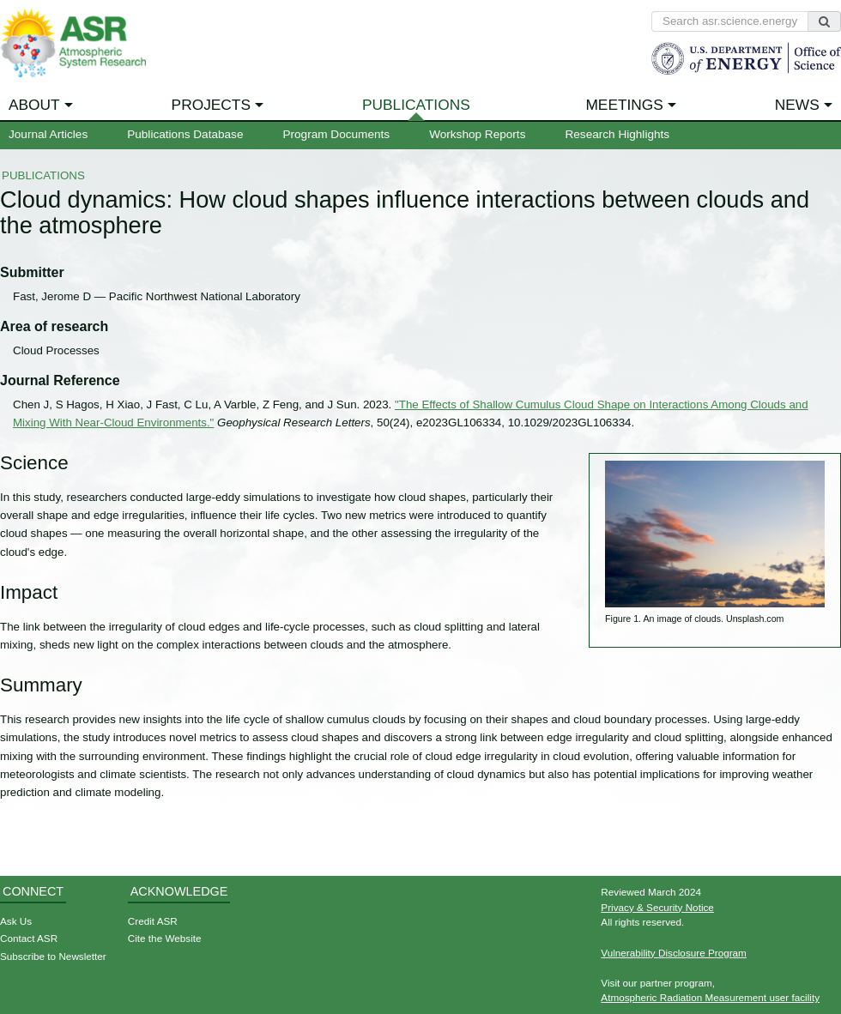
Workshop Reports (477, 134)
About (34, 104)
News (797, 104)
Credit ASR (153, 920)
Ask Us (16, 920)
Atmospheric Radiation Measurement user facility (710, 997)
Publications (416, 104)
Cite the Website (165, 938)
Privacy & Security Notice (657, 907)
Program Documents (336, 134)
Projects (211, 104)
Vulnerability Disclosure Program (674, 952)
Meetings (624, 104)
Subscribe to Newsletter (53, 956)
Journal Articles (48, 134)
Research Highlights (617, 134)
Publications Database (185, 134)
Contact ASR (28, 938)
